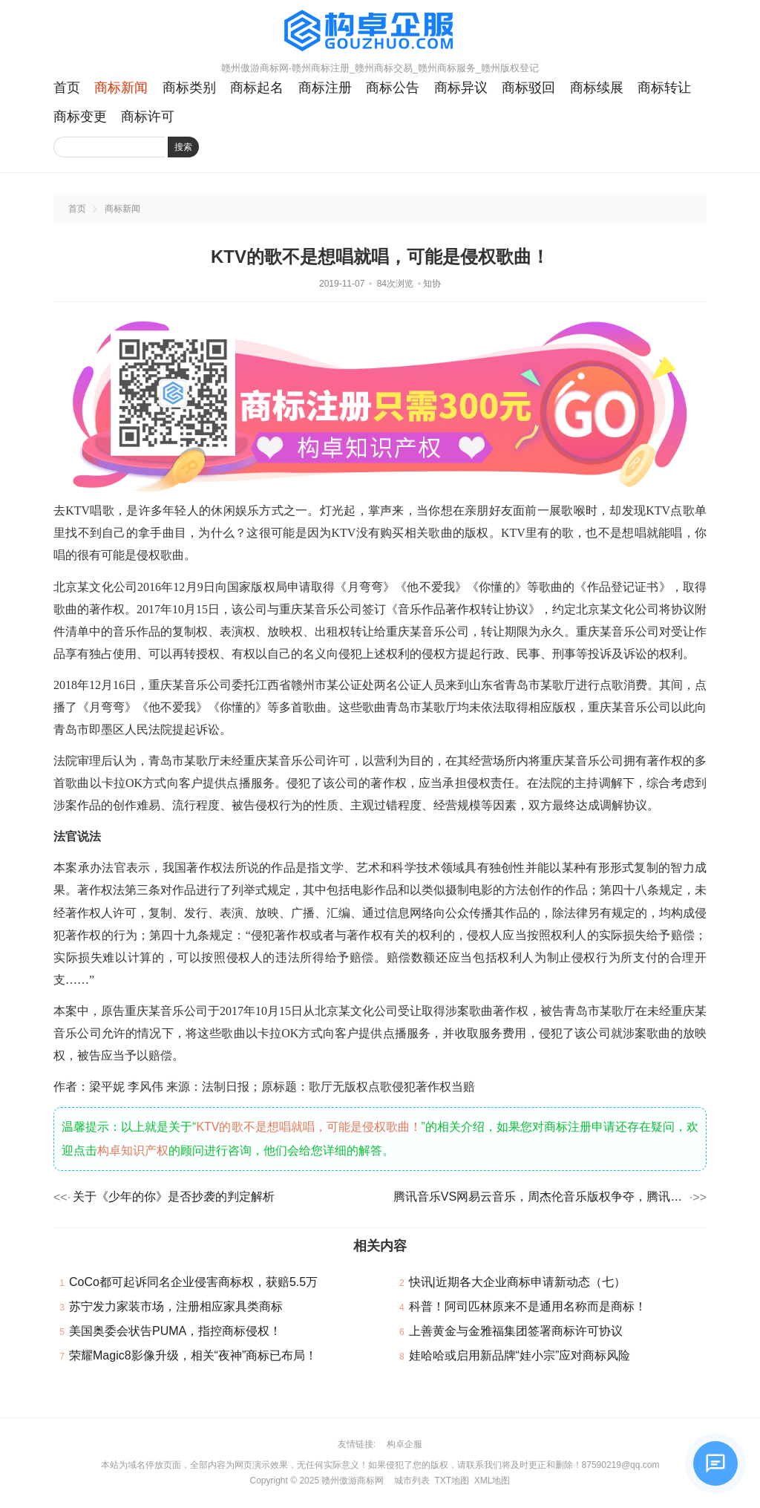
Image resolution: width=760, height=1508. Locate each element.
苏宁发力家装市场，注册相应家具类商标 (176, 1306)
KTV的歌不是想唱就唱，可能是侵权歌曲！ (308, 1126)
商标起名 (257, 87)
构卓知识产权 (132, 1150)
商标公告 (392, 87)
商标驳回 (528, 87)
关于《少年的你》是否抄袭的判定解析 (174, 1196)
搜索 (183, 147)
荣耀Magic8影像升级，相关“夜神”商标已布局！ (193, 1355)
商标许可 (147, 116)
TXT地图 (451, 1480)
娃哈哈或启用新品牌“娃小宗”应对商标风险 (520, 1355)
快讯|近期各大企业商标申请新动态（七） (517, 1282)
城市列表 (412, 1480)
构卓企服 (404, 1444)
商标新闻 (121, 87)
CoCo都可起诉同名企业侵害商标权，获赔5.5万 (193, 1282)
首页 (66, 87)
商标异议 (461, 87)
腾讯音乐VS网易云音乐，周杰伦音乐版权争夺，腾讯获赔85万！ (540, 1196)
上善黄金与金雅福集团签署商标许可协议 (516, 1331)
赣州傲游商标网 (352, 1480)
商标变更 (80, 116)
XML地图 (492, 1480)
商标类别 (189, 87)
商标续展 (596, 87)
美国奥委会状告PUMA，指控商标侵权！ (175, 1331)
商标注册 (325, 87)
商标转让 (664, 87)
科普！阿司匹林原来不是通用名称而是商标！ (527, 1306)
